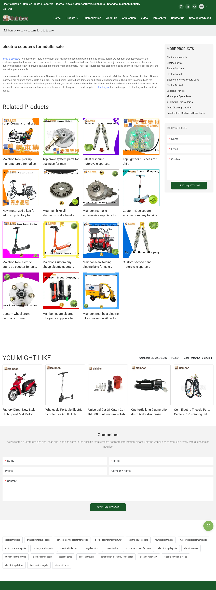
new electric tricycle (164, 540)
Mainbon (8, 30)
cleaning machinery (148, 557)
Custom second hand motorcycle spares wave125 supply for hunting (137, 264)
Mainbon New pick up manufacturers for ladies (19, 161)
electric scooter (11, 58)
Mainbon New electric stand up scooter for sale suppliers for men (19, 264)
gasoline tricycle (86, 557)
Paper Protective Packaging (197, 358)
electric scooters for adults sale (35, 30)
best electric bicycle (39, 565)
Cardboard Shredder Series (153, 358)
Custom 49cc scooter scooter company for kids (140, 213)
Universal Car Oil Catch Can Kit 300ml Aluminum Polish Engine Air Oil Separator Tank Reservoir (107, 412)
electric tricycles (12, 540)
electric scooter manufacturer (108, 540)
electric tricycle (102, 87)
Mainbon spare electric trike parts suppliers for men (58, 316)
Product (175, 358)
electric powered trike (138, 540)
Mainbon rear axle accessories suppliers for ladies (100, 213)
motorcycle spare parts (15, 548)
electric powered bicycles (175, 557)
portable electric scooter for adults (72, 540)
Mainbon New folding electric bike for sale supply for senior (97, 264)
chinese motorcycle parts (38, 540)
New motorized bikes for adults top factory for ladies (19, 213)
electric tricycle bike (14, 565)
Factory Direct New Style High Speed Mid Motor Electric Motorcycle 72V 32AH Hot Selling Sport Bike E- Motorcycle (21, 412)
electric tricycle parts (167, 548)
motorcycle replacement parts (193, 540)
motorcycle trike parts (43, 548)
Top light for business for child (140, 161)
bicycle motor (92, 548)
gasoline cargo (65, 557)
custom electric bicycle (15, 557)
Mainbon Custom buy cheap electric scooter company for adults (58, 264)
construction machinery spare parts (117, 557)
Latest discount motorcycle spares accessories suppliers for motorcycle (100, 161)
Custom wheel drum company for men (16, 316)
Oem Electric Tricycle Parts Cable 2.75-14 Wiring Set (192, 412)
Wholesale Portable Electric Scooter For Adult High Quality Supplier (63, 412)
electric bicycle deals (42, 557)
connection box (112, 548)
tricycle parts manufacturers (138, 548)
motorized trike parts (69, 548)
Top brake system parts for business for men (61, 161)
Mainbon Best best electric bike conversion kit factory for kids (101, 316)
